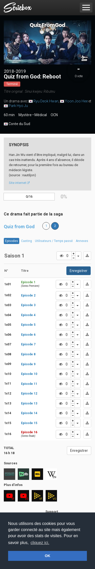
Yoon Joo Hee (76, 101)
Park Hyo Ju (18, 106)
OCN (54, 115)
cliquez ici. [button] (40, 542)
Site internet (19, 183)
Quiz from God (19, 226)
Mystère (25, 115)
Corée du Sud (17, 124)
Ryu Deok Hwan (46, 101)
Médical (40, 115)
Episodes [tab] (11, 241)
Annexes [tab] (82, 241)
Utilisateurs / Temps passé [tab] (54, 241)
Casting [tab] (26, 241)
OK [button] (47, 556)
